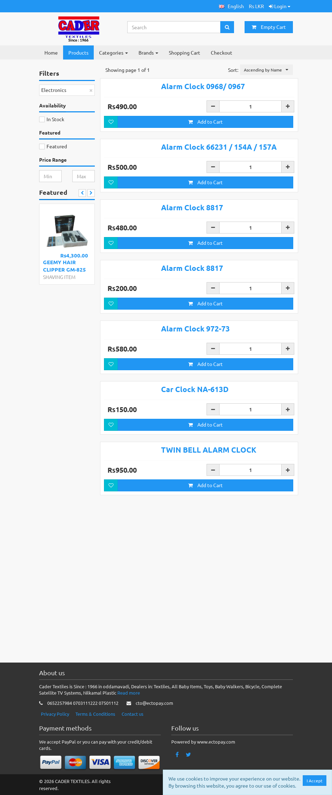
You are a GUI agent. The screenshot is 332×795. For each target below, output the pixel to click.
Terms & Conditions (95, 714)
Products (78, 52)
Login (279, 6)
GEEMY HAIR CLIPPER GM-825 (64, 266)
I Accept (314, 780)
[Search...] (174, 27)
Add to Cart (205, 132)
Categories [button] (113, 52)
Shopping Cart (184, 52)
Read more (128, 693)
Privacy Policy (55, 714)
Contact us (132, 714)
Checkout (221, 52)
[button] (231, 6)
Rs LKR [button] (256, 6)
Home (51, 52)
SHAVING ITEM (59, 277)
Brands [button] (148, 52)
